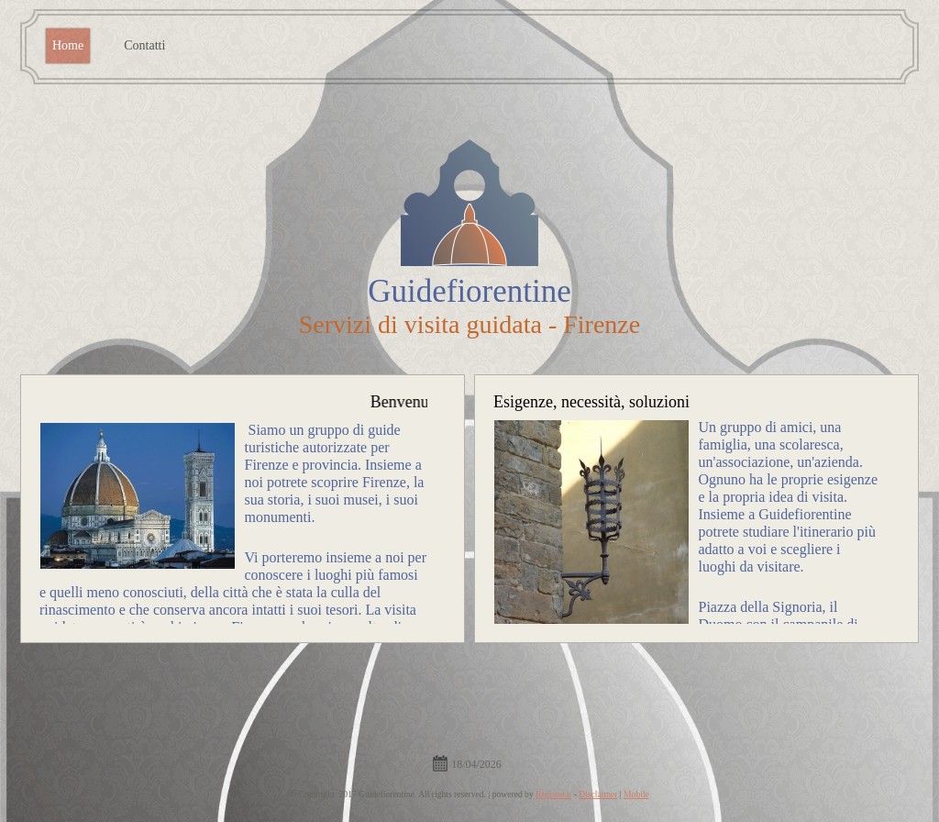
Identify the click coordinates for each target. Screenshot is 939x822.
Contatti (144, 45)
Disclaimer (598, 794)
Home (67, 45)
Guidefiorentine (469, 291)
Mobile (636, 794)
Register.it (553, 794)
